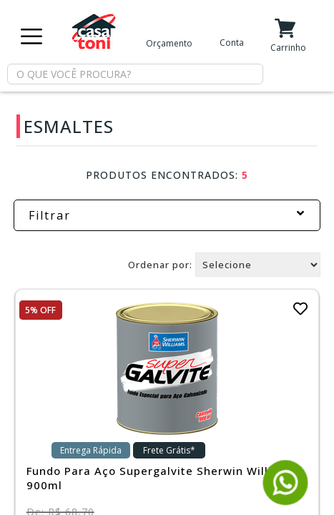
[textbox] (135, 74)
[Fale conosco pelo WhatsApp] (285, 499)
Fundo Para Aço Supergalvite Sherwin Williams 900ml (161, 478)
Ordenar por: (160, 264)
